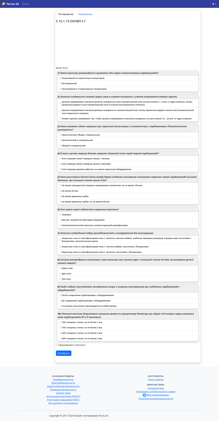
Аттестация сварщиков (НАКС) (63, 399)
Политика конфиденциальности (155, 398)
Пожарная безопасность (63, 389)
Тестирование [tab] (65, 14)
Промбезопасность (63, 379)
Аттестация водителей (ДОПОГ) (63, 396)
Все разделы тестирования (63, 403)
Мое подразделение (156, 394)
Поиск (25, 3)
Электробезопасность (63, 382)
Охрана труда (63, 393)
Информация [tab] (85, 14)
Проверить (64, 353)
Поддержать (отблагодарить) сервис (156, 391)
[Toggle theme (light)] (214, 4)
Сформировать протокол (71, 344)
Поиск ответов (156, 379)
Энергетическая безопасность (63, 386)
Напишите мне (156, 388)
